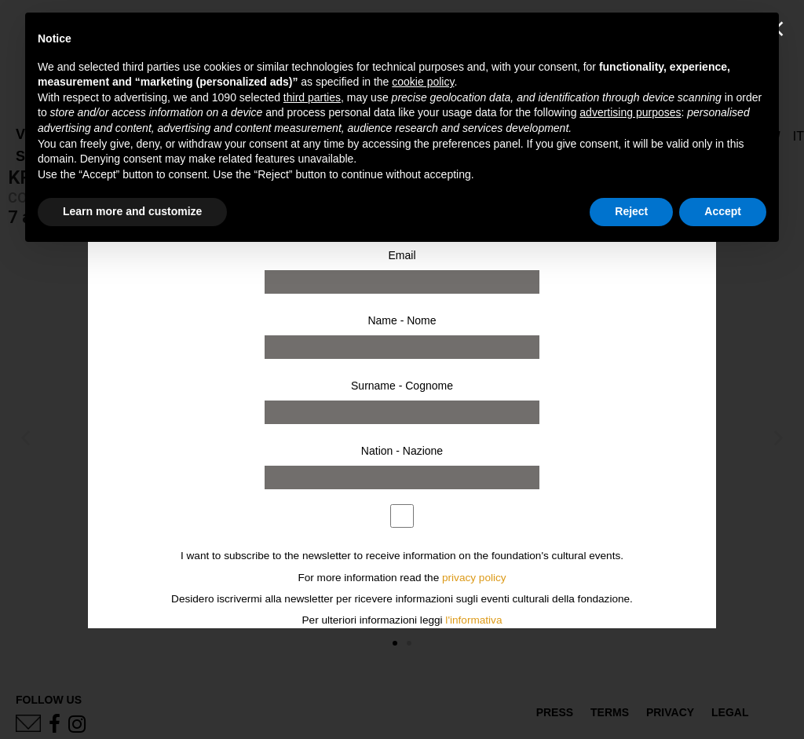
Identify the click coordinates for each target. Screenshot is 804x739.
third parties (312, 97)
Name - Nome (401, 320)
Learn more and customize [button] (132, 211)
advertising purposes (630, 112)
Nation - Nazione (402, 450)
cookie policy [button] (423, 81)
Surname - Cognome (402, 385)
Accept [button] (722, 211)
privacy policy (474, 578)
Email (401, 255)
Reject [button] (631, 211)
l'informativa (473, 620)
